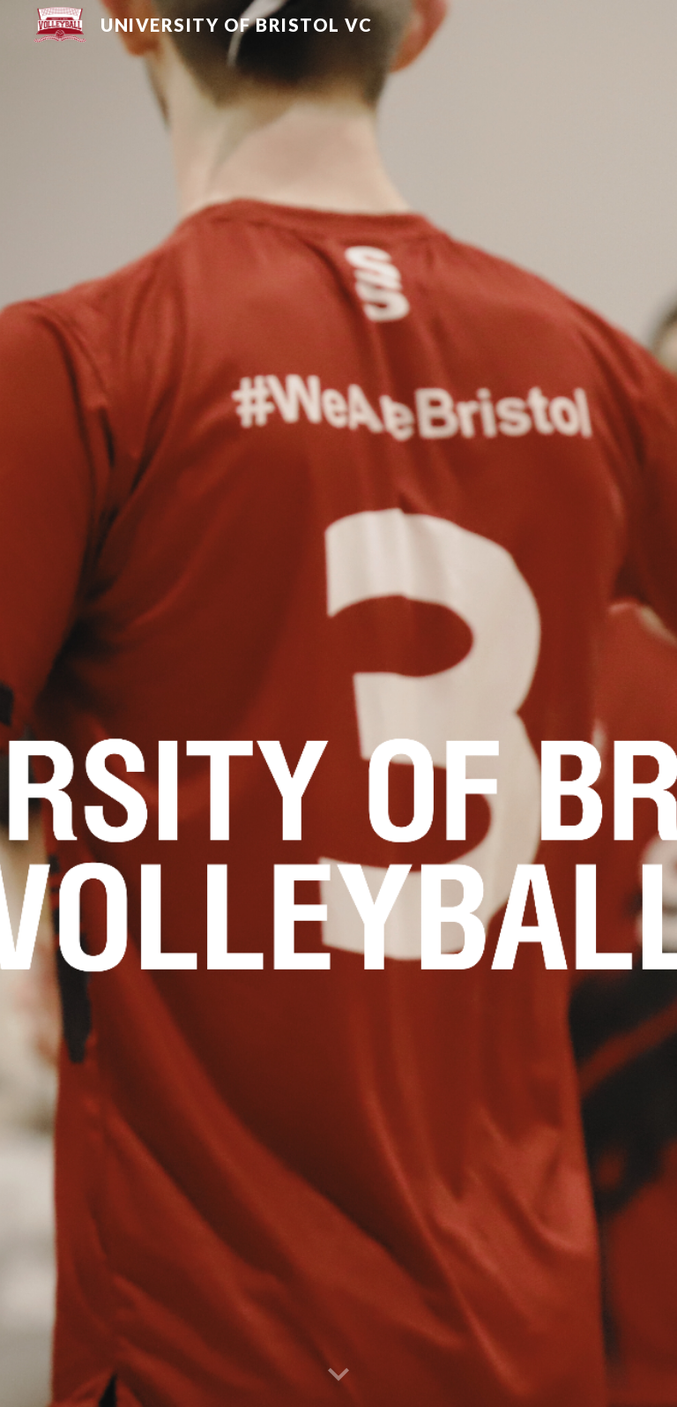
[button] (338, 1375)
